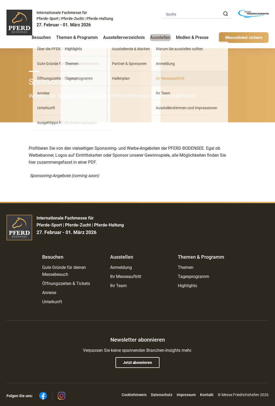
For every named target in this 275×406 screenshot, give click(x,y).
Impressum (186, 395)
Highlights (187, 285)
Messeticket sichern (243, 37)
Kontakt (207, 395)
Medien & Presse (192, 37)
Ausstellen (121, 257)
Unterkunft (52, 301)
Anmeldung (121, 267)
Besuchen (52, 257)
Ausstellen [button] (160, 37)
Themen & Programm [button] (77, 37)
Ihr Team (118, 285)
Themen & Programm (201, 257)
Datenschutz (161, 395)
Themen (185, 267)
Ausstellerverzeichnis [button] (124, 37)
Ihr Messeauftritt (125, 276)
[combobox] (196, 14)
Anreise (49, 292)
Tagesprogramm (193, 276)
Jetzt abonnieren (137, 362)
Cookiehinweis (134, 395)
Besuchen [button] (41, 37)
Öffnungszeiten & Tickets (66, 283)
